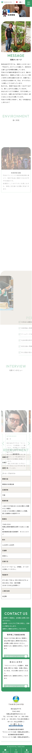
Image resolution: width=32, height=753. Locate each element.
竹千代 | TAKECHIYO (18, 746)
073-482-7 (6, 580)
